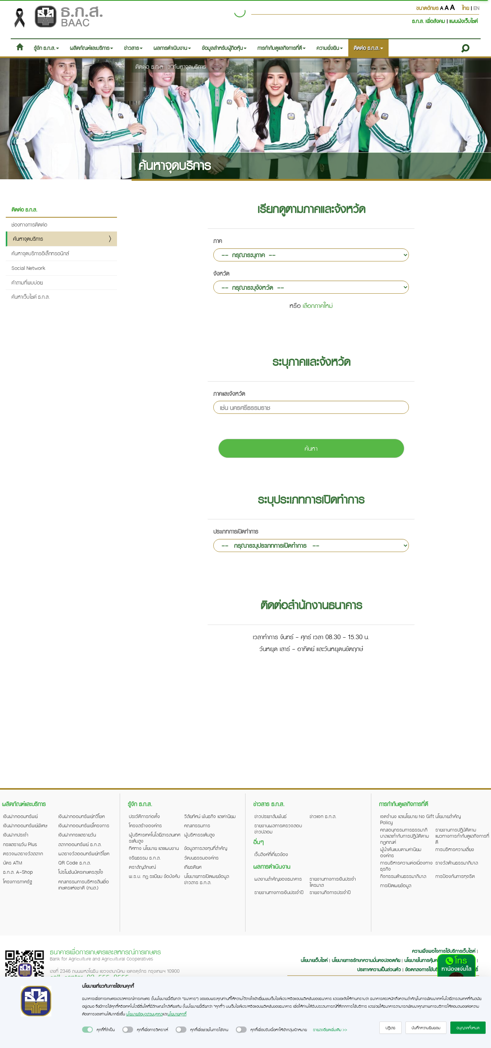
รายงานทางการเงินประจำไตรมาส (333, 881)
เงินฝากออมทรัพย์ (20, 816)
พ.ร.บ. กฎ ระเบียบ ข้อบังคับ (154, 876)
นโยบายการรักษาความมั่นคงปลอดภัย (366, 960)
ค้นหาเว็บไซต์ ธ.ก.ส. (31, 296)
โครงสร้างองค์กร (145, 825)
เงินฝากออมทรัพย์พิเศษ (25, 825)
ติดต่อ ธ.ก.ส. (149, 66)
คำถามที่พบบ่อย (27, 282)
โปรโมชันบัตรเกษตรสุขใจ (80, 871)
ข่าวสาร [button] (133, 47)
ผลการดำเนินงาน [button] (172, 47)
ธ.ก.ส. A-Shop (18, 871)
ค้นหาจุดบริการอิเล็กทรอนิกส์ (40, 253)
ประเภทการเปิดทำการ (235, 531)
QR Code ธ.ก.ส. (74, 862)
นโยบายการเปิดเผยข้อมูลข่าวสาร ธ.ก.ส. (206, 879)
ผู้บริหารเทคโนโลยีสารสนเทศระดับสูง (154, 837)
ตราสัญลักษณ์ (142, 866)
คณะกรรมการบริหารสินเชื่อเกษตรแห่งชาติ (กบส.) (83, 884)
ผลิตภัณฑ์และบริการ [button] (91, 47)
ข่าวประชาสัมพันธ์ (270, 816)
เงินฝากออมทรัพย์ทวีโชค (81, 816)
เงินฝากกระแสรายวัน (77, 834)
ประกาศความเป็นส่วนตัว (379, 969)
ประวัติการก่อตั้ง (144, 816)
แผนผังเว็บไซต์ (463, 21)
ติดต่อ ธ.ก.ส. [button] (368, 47)
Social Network (28, 267)
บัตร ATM (12, 862)
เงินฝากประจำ (15, 834)
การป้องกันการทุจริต (455, 876)
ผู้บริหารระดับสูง (199, 834)
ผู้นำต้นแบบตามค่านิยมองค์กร (400, 852)
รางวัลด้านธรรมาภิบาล (456, 862)
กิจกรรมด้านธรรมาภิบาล (403, 876)
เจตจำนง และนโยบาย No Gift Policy (407, 819)
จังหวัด (221, 273)
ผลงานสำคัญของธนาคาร (278, 878)
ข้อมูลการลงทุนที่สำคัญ (205, 848)
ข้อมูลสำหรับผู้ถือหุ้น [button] (224, 47)
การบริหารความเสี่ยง (454, 849)
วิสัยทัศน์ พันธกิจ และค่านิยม (210, 816)
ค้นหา (311, 448)
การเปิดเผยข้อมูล (395, 885)
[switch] (87, 1030)
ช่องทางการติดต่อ (29, 224)
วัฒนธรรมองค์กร (201, 857)
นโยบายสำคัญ (448, 816)
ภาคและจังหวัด (229, 393)
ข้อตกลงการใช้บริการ (425, 969)
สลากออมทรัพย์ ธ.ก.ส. (80, 844)
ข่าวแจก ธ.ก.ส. (323, 816)
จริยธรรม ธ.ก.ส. (145, 857)
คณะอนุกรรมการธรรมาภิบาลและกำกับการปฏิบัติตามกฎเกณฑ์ (404, 835)
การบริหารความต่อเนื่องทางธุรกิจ (406, 865)
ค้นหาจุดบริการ (189, 66)
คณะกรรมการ (197, 825)
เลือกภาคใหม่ (318, 305)
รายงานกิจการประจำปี (330, 892)
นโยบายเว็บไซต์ (314, 960)
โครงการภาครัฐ (17, 881)
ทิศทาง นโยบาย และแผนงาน (154, 848)
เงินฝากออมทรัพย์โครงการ (83, 825)
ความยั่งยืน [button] (329, 47)
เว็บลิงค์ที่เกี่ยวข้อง (271, 854)
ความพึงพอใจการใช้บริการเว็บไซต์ (444, 950)
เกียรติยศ (192, 866)
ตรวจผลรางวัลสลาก (23, 853)
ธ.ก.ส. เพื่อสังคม (429, 21)
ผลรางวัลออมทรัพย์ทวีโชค (83, 853)
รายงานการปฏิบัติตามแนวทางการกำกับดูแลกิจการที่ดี (462, 835)
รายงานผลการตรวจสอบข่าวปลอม (278, 828)
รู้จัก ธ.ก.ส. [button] (46, 47)
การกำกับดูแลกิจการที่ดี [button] (281, 47)
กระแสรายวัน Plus (20, 844)
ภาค (217, 240)
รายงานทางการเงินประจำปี (278, 892)
